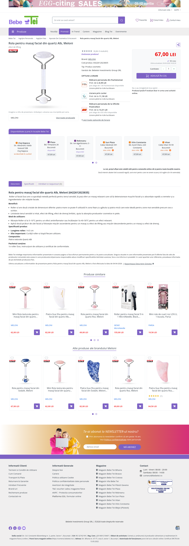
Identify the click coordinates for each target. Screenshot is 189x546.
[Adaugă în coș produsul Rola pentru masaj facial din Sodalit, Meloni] (37, 406)
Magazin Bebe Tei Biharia (109, 470)
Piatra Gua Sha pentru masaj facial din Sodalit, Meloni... (94, 389)
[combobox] (85, 20)
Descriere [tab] (15, 183)
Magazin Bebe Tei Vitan (108, 500)
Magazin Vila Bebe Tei (107, 481)
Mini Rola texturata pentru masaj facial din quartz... (26, 315)
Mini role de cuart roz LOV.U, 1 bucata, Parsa (163, 315)
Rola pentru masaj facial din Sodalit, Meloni (25, 389)
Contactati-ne (15, 496)
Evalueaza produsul (90, 54)
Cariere (55, 473)
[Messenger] (15, 528)
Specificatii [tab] (29, 183)
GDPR (176, 10)
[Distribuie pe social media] (178, 45)
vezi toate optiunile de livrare (96, 120)
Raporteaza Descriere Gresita (139, 263)
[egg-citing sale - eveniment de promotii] (95, 3)
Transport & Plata (17, 477)
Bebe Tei (12, 38)
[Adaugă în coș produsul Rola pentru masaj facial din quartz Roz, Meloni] (106, 332)
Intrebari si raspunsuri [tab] (50, 183)
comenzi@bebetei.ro (152, 475)
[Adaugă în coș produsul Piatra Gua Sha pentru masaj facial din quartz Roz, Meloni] (174, 406)
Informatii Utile (164, 10)
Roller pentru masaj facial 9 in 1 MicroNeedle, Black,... (129, 315)
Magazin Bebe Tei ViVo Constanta (112, 503)
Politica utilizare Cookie (63, 477)
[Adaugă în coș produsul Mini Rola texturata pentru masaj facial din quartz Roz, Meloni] (37, 332)
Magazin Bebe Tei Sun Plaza (110, 496)
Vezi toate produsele (65, 117)
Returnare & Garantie (19, 481)
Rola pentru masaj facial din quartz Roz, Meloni (94, 315)
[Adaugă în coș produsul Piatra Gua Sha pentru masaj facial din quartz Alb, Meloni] (71, 332)
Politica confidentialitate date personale (70, 481)
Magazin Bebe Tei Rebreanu (110, 492)
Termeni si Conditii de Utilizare (23, 470)
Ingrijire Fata (41, 38)
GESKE (117, 325)
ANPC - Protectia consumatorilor (67, 492)
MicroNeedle (119, 328)
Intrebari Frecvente (17, 485)
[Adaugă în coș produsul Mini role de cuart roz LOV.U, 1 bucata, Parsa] (174, 332)
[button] (93, 162)
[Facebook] (10, 528)
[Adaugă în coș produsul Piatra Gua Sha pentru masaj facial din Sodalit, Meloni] (105, 406)
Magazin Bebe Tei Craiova (109, 477)
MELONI (92, 59)
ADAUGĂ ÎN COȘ (156, 75)
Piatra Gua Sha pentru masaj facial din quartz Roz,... (163, 389)
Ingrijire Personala (25, 38)
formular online (74, 496)
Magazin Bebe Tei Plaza (108, 488)
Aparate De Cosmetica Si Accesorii (62, 38)
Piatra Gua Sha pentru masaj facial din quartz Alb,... (60, 315)
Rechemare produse (18, 492)
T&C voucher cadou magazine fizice (68, 488)
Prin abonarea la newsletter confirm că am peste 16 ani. (115, 436)
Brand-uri (13, 488)
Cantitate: (154, 68)
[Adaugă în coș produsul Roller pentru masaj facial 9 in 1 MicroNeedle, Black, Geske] (140, 332)
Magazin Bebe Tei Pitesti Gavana (112, 485)
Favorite (141, 20)
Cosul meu (156, 19)
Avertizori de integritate (63, 485)
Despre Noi (57, 470)
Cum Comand (15, 473)
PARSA (151, 325)
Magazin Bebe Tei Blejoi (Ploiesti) (112, 507)
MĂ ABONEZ (130, 447)
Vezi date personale (120, 439)
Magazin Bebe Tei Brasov (109, 473)
